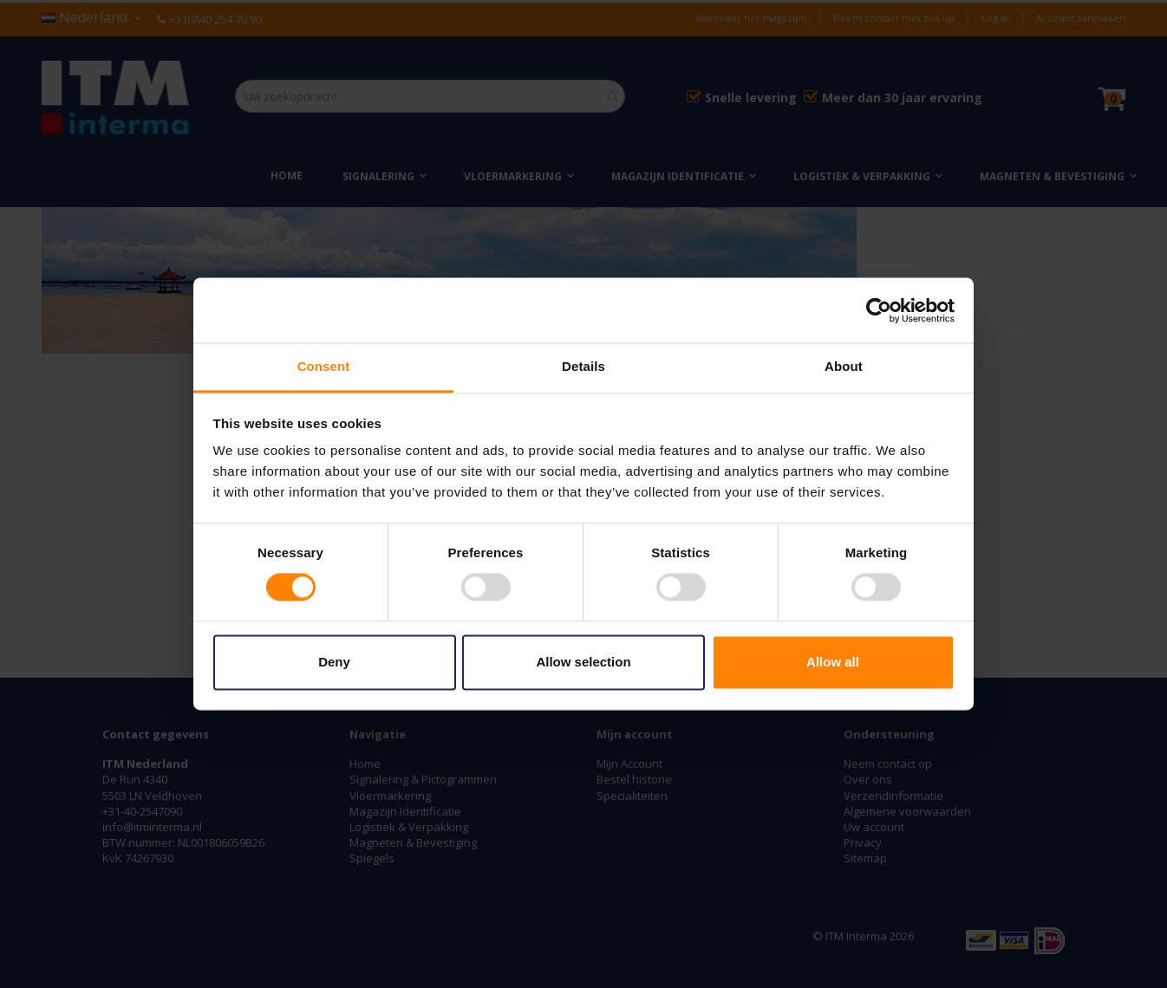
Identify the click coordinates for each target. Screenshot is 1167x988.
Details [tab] (583, 366)
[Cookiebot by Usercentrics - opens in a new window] (879, 310)
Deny (334, 661)
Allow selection (583, 661)
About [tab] (844, 366)
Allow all (832, 661)
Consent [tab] (323, 366)
